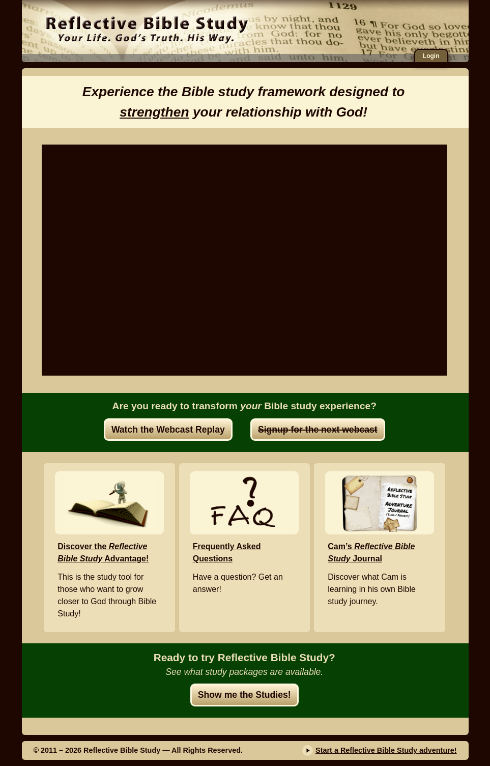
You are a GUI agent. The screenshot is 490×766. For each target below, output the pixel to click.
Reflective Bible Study (146, 28)
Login (431, 56)
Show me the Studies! (244, 695)
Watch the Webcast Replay (168, 429)
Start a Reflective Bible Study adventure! (386, 750)
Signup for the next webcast (318, 429)
